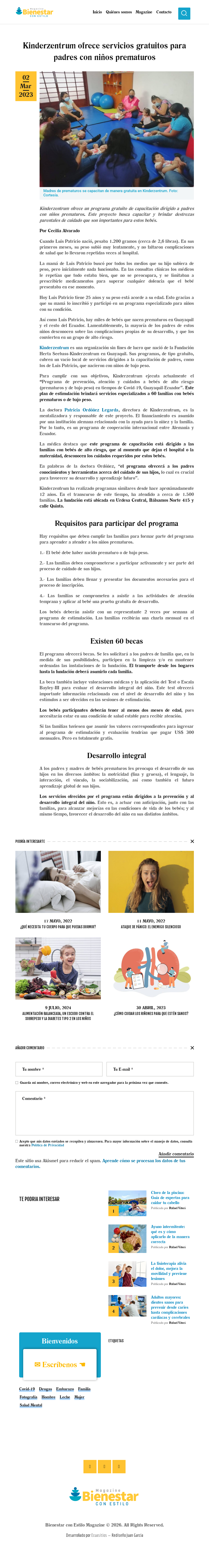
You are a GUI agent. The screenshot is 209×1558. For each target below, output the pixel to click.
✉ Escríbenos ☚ (59, 1364)
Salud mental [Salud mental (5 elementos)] (31, 1405)
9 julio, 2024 (58, 1007)
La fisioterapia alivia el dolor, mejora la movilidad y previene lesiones (169, 1271)
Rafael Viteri (177, 1208)
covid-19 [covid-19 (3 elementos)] (27, 1389)
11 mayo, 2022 (151, 920)
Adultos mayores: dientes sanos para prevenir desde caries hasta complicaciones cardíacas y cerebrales (170, 1307)
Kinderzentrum (54, 347)
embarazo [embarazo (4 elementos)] (65, 1389)
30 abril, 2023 (151, 1007)
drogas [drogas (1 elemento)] (45, 1389)
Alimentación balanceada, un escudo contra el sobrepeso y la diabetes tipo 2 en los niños (58, 1016)
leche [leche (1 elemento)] (65, 1397)
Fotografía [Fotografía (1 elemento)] (28, 1397)
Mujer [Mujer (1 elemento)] (79, 1397)
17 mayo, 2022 (58, 920)
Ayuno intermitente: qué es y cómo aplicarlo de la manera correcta (170, 1234)
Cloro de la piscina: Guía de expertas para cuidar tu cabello (170, 1198)
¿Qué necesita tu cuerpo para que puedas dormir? (58, 927)
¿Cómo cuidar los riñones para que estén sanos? (151, 1014)
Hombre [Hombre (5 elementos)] (48, 1397)
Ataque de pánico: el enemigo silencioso (151, 927)
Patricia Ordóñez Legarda (91, 410)
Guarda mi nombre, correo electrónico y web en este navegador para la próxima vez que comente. (94, 1082)
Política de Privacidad (48, 1145)
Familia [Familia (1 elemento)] (84, 1389)
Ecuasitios (99, 1536)
